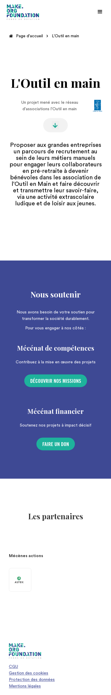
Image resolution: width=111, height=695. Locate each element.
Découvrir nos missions (55, 383)
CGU (13, 669)
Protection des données (32, 682)
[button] (100, 12)
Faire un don (55, 447)
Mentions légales (25, 689)
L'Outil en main (65, 36)
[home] (23, 12)
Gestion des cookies (28, 676)
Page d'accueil (29, 36)
